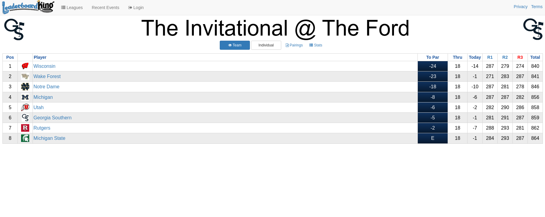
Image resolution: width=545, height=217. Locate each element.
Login (136, 7)
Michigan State (49, 138)
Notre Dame (46, 86)
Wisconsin (44, 66)
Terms (537, 6)
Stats (315, 45)
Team (234, 45)
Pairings (294, 45)
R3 (520, 57)
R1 (490, 57)
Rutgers (41, 128)
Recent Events (105, 7)
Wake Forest (47, 76)
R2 (505, 57)
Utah (38, 107)
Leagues (72, 7)
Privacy (521, 6)
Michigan (43, 97)
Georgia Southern (52, 117)
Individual (266, 45)
